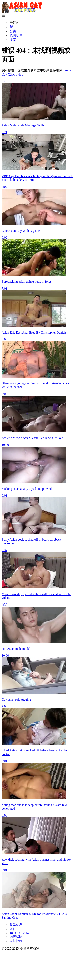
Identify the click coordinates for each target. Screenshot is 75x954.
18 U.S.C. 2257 (19, 933)
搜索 (13, 39)
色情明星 (16, 35)
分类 (13, 31)
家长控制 (16, 941)
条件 (13, 929)
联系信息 (16, 924)
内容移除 (16, 936)
